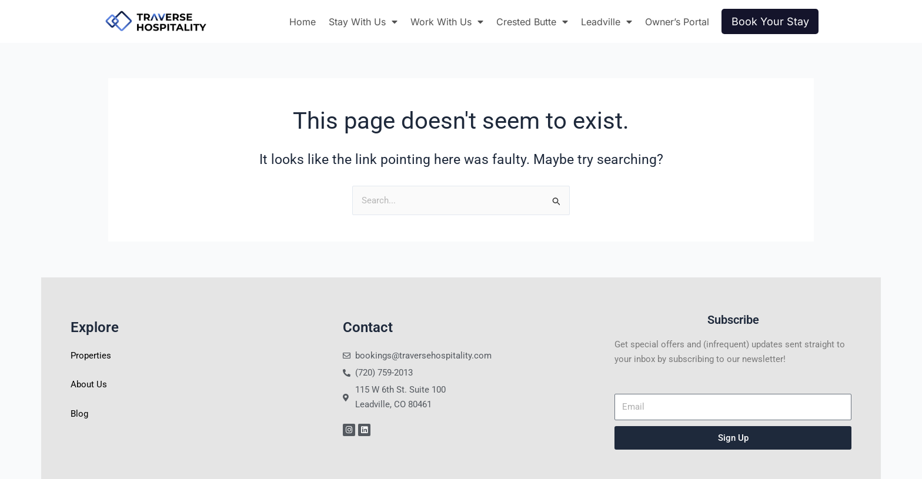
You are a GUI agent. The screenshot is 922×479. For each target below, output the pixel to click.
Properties (91, 355)
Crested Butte (532, 22)
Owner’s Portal (677, 22)
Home (302, 22)
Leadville (606, 22)
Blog (79, 413)
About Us (89, 384)
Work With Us (446, 22)
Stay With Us (363, 22)
